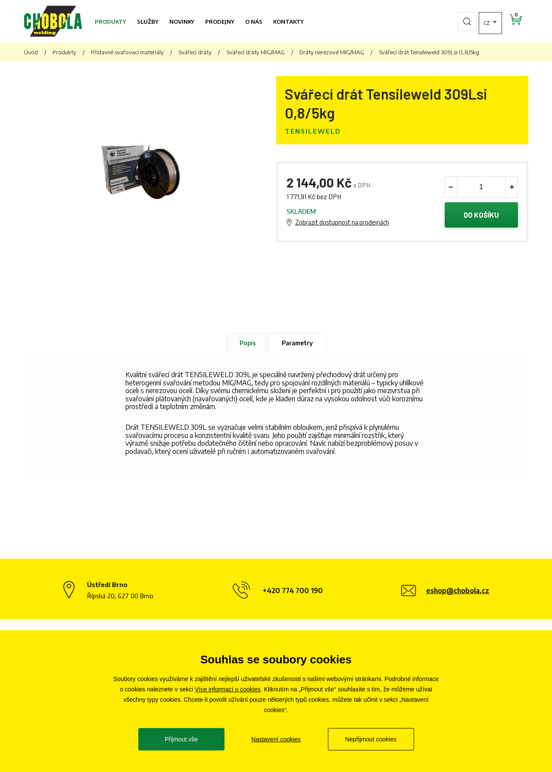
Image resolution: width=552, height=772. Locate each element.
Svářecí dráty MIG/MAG (255, 52)
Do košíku (481, 215)
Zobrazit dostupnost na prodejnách (342, 222)
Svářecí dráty (195, 52)
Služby (148, 21)
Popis (248, 343)
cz (463, 21)
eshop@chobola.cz (457, 590)
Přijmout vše (181, 739)
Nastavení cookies (275, 739)
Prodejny (219, 21)
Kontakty (288, 21)
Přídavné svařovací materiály (127, 52)
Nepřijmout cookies (370, 739)
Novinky (181, 21)
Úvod (31, 52)
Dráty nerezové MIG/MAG (331, 52)
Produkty (110, 21)
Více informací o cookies (228, 689)
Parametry (297, 343)
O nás (253, 21)
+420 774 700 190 (293, 590)
